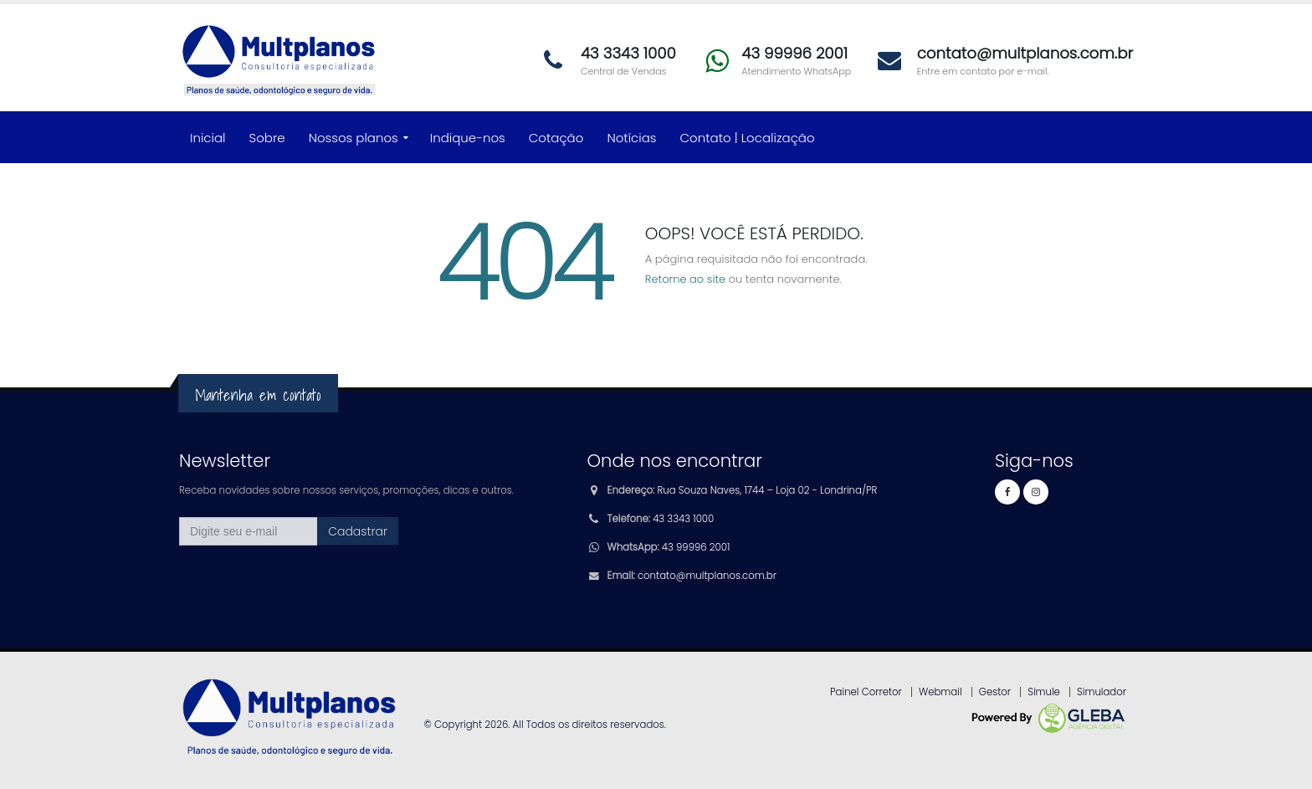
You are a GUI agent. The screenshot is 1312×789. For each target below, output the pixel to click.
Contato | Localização (747, 137)
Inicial (208, 137)
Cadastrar (357, 531)
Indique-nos (467, 137)
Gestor (995, 692)
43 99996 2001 (696, 547)
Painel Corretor (866, 692)
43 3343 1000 (683, 518)
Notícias (631, 137)
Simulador (1101, 692)
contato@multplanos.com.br (707, 575)
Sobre (267, 137)
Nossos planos (353, 137)
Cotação (556, 137)
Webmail (940, 692)
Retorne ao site (685, 279)
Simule (1044, 692)
